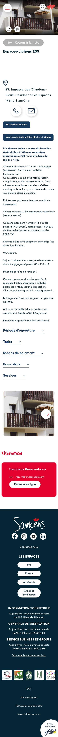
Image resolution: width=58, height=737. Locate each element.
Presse (29, 573)
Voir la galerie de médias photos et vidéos (28, 137)
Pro (29, 564)
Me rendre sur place (16, 124)
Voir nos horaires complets (29, 655)
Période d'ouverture (23, 330)
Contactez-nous (29, 547)
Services (14, 375)
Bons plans (16, 364)
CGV (29, 689)
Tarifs (12, 341)
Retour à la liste (23, 42)
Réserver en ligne (25, 484)
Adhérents (29, 582)
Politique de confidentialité (29, 706)
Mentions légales (29, 697)
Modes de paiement (23, 353)
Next (46, 414)
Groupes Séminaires (29, 592)
